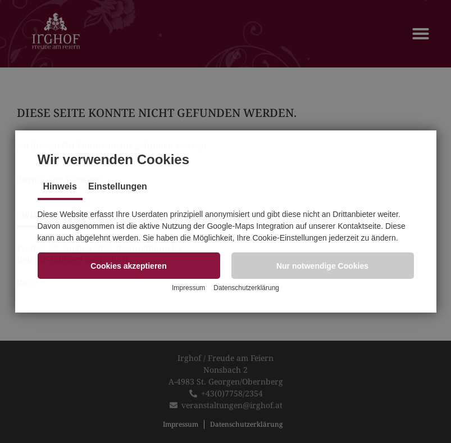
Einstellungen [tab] (117, 186)
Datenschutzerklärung (246, 288)
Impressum (188, 288)
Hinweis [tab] (60, 186)
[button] (129, 265)
